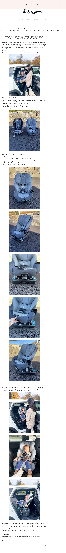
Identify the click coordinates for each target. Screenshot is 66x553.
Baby (8, 545)
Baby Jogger (7, 534)
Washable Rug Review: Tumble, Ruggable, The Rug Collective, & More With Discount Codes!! (26, 28)
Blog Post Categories (34, 4)
